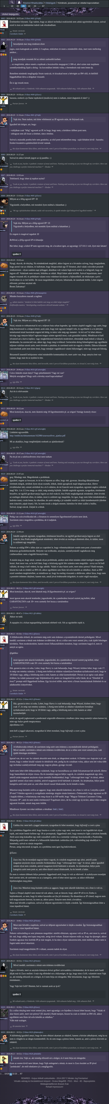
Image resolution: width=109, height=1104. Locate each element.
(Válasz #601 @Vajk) (33, 18)
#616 (3, 429)
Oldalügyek (50, 3)
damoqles (4, 1018)
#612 (3, 316)
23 (35, 6)
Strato (2, 30)
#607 (3, 175)
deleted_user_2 (6, 271)
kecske (2, 230)
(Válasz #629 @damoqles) (33, 1032)
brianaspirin (4, 166)
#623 (3, 634)
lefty (1, 1065)
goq (1, 381)
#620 (3, 532)
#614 (3, 388)
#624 (3, 699)
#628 (3, 961)
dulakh (2, 51)
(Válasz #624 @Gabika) (32, 821)
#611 (3, 293)
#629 (3, 1007)
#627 (3, 921)
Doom (2, 126)
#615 (3, 408)
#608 (3, 196)
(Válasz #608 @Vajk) (33, 219)
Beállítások (19, 2)
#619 (3, 513)
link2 (61, 809)
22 (29, 6)
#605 (3, 115)
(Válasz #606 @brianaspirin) (35, 293)
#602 (3, 18)
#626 (3, 821)
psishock (3, 304)
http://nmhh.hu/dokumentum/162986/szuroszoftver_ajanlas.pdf (37, 435)
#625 (3, 742)
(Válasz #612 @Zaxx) (31, 634)
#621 (3, 588)
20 (18, 6)
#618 (3, 474)
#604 (3, 95)
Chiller (2, 625)
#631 (3, 1054)
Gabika (2, 106)
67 (43, 6)
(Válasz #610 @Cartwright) (35, 370)
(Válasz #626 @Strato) (31, 921)
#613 (3, 370)
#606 (3, 154)
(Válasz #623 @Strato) (31, 699)
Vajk (1, 207)
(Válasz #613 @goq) (32, 388)
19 (12, 6)
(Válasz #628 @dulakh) (32, 1054)
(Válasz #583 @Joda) (33, 40)
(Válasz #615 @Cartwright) (35, 429)
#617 (3, 453)
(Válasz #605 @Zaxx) (33, 196)
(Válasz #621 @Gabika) (32, 613)
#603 (3, 40)
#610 (3, 260)
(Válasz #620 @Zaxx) (31, 1007)
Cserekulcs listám (16, 34)
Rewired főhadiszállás (33, 3)
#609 (3, 219)
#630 (3, 1032)
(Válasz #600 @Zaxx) (33, 95)
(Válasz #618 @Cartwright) (35, 513)
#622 (3, 613)
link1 (55, 809)
